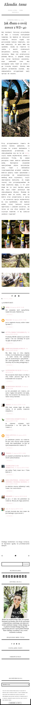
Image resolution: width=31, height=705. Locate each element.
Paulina (9, 320)
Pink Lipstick (11, 435)
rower (10, 298)
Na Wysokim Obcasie (13, 386)
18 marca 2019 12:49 (17, 307)
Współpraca (15, 12)
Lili (7, 509)
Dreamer (9, 496)
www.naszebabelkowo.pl (15, 349)
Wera (8, 307)
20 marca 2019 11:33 (18, 405)
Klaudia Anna (15, 4)
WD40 (27, 153)
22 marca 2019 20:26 (20, 496)
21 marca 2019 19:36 (22, 468)
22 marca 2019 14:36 (17, 483)
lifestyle (5, 298)
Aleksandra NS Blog (13, 370)
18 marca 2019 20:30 (17, 349)
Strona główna (12, 10)
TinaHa (8, 453)
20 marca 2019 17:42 (16, 420)
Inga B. (8, 405)
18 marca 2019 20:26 (17, 333)
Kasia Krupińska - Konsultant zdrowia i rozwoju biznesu (17, 481)
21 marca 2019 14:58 (19, 453)
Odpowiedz (9, 314)
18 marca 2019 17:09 (19, 320)
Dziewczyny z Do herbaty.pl (12, 467)
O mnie (21, 10)
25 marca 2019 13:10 (16, 509)
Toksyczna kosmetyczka (15, 419)
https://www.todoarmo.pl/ (16, 332)
